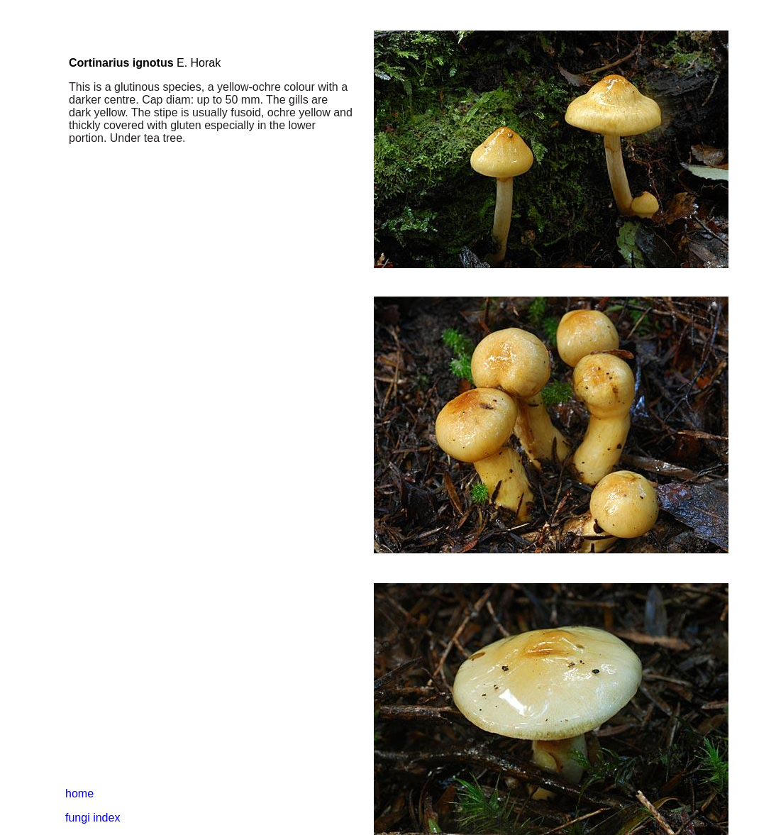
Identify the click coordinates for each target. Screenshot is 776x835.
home (79, 793)
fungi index (92, 818)
